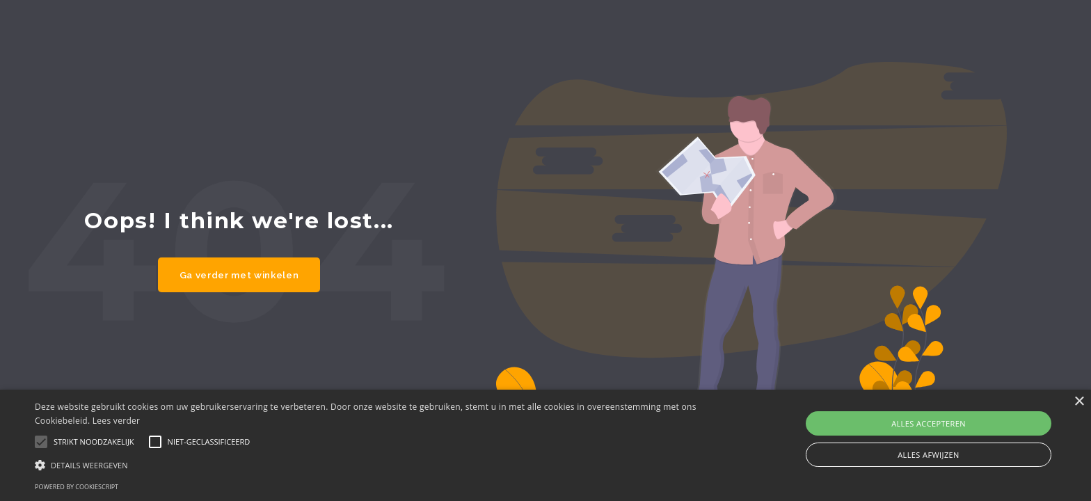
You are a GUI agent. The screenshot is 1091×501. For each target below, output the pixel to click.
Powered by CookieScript (76, 486)
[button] (367, 464)
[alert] (545, 445)
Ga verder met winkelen (239, 274)
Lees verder (117, 421)
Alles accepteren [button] (928, 423)
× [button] (1079, 402)
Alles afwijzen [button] (928, 455)
